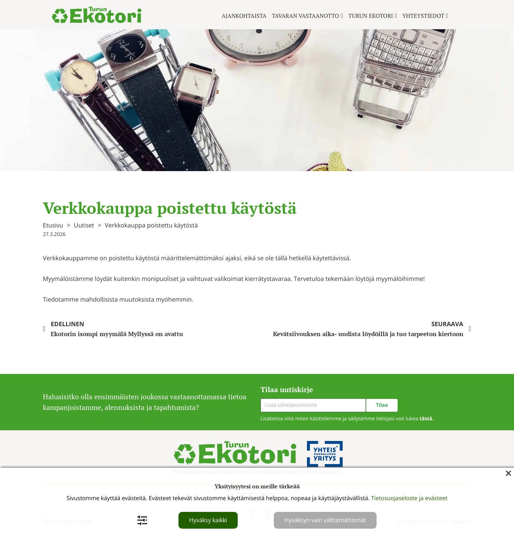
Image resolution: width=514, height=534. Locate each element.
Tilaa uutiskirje (287, 389)
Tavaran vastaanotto (305, 16)
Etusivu (53, 225)
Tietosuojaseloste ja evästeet (409, 498)
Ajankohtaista (244, 16)
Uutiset (84, 225)
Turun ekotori (370, 16)
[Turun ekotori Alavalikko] (396, 16)
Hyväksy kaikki (208, 520)
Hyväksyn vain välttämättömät (325, 520)
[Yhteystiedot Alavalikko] (447, 16)
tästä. (426, 418)
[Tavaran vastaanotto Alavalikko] (342, 16)
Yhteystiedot (423, 16)
